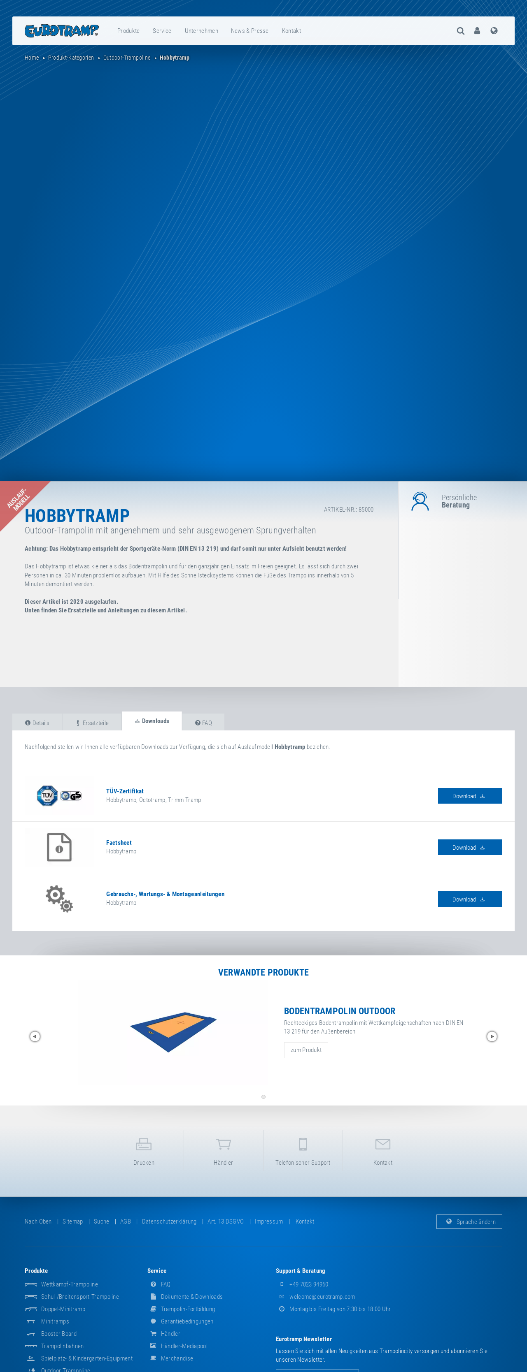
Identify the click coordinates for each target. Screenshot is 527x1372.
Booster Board (59, 1333)
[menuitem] (129, 30)
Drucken (143, 1150)
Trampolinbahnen (62, 1346)
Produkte (128, 31)
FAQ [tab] (203, 723)
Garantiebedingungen (180, 1321)
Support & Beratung (300, 1271)
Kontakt (291, 31)
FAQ (159, 1284)
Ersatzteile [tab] (92, 723)
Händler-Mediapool (177, 1346)
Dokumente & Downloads (185, 1296)
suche (102, 1221)
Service (162, 31)
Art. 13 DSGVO (226, 1221)
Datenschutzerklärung (169, 1221)
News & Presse (250, 31)
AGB (125, 1221)
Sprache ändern (469, 1221)
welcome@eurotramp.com (315, 1296)
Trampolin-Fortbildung (181, 1309)
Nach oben (38, 1221)
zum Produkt (306, 1050)
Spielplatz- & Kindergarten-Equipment (87, 1358)
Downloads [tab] (151, 721)
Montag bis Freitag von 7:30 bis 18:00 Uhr (333, 1309)
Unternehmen (201, 31)
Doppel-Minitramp (63, 1309)
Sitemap (73, 1221)
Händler (223, 1150)
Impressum (269, 1221)
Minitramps (55, 1321)
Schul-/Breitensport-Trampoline (80, 1296)
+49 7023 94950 (302, 1284)
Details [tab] (37, 723)
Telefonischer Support (303, 1150)
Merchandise (170, 1358)
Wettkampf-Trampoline (69, 1284)
